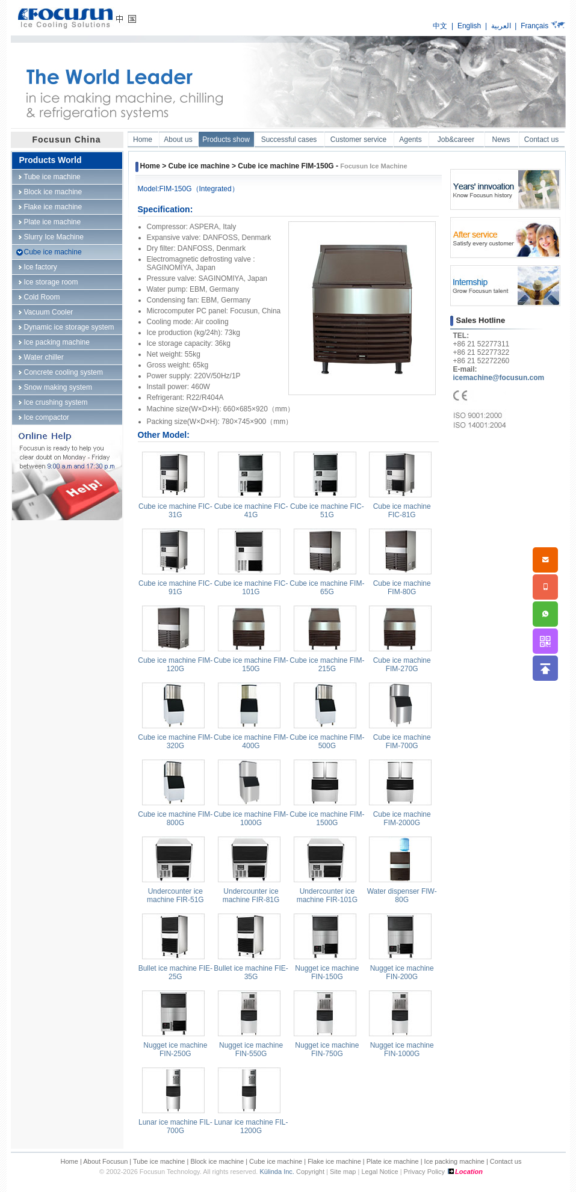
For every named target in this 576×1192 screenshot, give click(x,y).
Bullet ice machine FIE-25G (175, 972)
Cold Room (42, 297)
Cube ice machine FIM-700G (402, 741)
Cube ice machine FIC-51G (327, 510)
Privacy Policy (424, 1171)
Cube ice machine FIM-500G (327, 741)
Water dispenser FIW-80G (402, 895)
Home (142, 139)
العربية (501, 26)
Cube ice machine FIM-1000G (251, 818)
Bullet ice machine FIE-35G (251, 972)
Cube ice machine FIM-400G (251, 741)
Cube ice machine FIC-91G (175, 587)
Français (534, 26)
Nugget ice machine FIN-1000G (402, 1049)
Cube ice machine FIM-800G (175, 818)
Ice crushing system (56, 402)
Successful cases (289, 139)
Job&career (456, 139)
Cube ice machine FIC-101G (251, 587)
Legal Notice (379, 1171)
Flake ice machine (53, 207)
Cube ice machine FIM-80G (402, 587)
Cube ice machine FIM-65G (327, 587)
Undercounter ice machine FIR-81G (251, 895)
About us (178, 139)
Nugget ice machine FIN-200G (402, 972)
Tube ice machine (52, 177)
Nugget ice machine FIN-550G (251, 1049)
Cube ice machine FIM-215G (327, 664)
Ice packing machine (57, 342)
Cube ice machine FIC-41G (251, 510)
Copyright (310, 1171)
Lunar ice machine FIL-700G (175, 1126)
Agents (410, 139)
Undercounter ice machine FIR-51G (175, 895)
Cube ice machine (53, 252)
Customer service (358, 139)
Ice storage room (51, 282)
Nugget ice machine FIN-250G (175, 1049)
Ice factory (40, 267)
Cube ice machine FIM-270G (402, 664)
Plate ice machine (52, 222)
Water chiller (44, 357)
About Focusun (105, 1161)
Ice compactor (46, 417)
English (469, 26)
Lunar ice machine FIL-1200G (251, 1126)
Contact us (541, 139)
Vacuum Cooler (48, 312)
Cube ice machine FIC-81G (402, 510)
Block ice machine (53, 192)
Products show (226, 139)
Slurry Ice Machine (54, 237)
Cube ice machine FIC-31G (175, 510)
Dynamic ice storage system (69, 327)
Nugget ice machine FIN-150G (327, 972)
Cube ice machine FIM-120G (175, 664)
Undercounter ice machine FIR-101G (327, 895)
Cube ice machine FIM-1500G (327, 818)
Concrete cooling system (63, 372)
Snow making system (58, 387)
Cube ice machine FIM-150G (251, 664)
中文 (440, 26)
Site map (343, 1171)
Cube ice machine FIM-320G (175, 741)
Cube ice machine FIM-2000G (402, 818)
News (501, 139)
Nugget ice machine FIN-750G (327, 1049)
